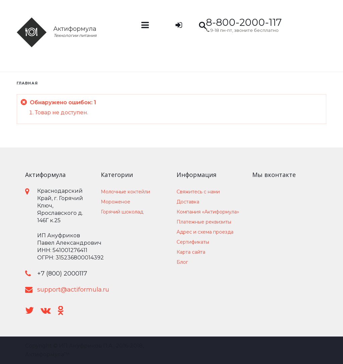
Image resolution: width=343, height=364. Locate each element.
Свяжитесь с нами (198, 192)
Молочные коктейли (125, 192)
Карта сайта (191, 252)
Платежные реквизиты (204, 222)
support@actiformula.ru (73, 289)
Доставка (188, 202)
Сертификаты (193, 242)
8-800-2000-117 (244, 22)
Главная (27, 83)
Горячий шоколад (122, 212)
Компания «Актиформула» (208, 212)
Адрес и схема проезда (205, 232)
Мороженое (115, 202)
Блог (182, 262)
